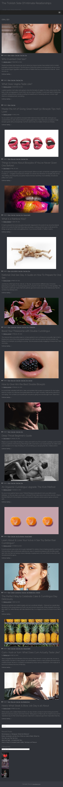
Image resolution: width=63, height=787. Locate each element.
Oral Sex (17, 55)
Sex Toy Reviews (20, 536)
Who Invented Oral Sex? (14, 59)
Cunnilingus (18, 592)
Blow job (13, 159)
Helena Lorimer (7, 87)
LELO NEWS (14, 271)
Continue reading (7, 74)
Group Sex (13, 327)
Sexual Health (26, 215)
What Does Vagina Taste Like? (17, 84)
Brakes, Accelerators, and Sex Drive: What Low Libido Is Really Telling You (20, 736)
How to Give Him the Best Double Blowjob (23, 384)
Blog (9, 55)
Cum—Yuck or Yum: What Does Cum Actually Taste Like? (31, 652)
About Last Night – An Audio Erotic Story (12, 740)
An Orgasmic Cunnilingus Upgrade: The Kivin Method (28, 487)
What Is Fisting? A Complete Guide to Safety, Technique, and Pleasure (19, 742)
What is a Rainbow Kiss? (14, 218)
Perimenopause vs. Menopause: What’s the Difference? (15, 734)
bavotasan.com (36, 784)
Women (38, 592)
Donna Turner (6, 280)
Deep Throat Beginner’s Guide (17, 435)
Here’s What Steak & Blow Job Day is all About (25, 705)
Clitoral (13, 592)
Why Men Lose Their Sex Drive (9, 738)
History (13, 55)
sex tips (30, 380)
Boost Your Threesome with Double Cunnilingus (26, 331)
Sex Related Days (31, 592)
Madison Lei (6, 655)
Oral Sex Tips (23, 55)
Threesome (32, 327)
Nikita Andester (7, 221)
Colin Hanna (6, 168)
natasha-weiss (7, 62)
